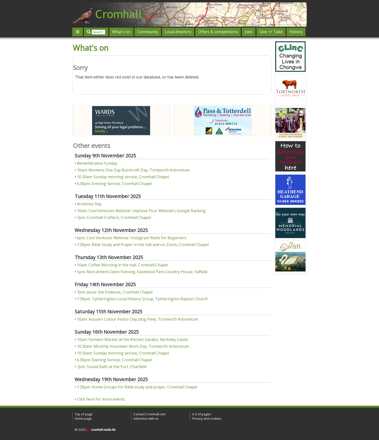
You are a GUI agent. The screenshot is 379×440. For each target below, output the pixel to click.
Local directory (178, 31)
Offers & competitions (218, 31)
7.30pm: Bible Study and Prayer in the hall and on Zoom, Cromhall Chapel (143, 244)
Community (147, 31)
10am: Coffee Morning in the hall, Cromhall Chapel (122, 265)
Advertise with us (146, 418)
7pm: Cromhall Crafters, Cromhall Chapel (114, 217)
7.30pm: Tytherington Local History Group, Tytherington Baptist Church (142, 298)
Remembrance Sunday (97, 163)
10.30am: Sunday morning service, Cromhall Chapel (123, 176)
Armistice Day (89, 204)
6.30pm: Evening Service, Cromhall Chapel (114, 183)
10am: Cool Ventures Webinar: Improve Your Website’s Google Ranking (141, 210)
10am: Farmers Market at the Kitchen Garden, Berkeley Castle (132, 339)
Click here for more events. (101, 399)
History (296, 31)
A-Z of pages (201, 414)
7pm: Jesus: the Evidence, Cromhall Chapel (115, 292)
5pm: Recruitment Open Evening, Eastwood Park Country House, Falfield (142, 271)
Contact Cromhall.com (149, 414)
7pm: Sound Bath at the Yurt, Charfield (111, 366)
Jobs (249, 31)
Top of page (84, 414)
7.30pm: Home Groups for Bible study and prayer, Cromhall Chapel (137, 387)
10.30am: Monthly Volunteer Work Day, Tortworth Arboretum (133, 346)
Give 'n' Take (271, 31)
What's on (121, 31)
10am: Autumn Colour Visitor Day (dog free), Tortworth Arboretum (137, 319)
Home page (83, 418)
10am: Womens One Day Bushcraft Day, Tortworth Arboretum (133, 170)
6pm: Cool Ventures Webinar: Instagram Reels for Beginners (131, 237)
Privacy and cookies (206, 418)
